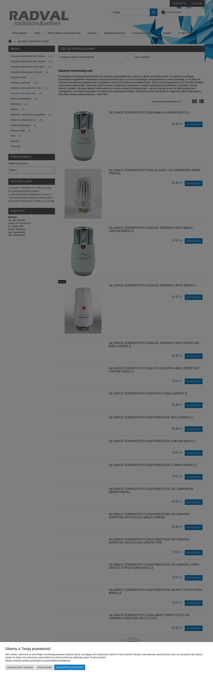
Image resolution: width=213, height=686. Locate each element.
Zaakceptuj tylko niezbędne (20, 667)
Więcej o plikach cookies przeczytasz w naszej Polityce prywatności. (38, 660)
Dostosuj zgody (44, 667)
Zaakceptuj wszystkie (69, 667)
